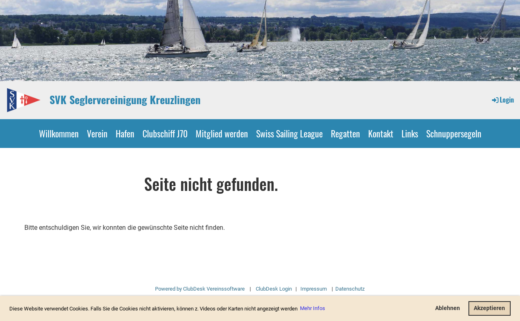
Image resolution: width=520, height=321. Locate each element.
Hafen (125, 133)
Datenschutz (349, 289)
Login (502, 100)
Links (409, 133)
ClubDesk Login (274, 289)
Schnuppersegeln (453, 133)
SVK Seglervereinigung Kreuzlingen (125, 99)
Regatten (345, 133)
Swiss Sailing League (289, 133)
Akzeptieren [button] (489, 308)
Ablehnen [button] (447, 308)
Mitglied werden (222, 133)
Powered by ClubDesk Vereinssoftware (200, 289)
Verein (97, 133)
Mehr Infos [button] (312, 308)
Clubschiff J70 (165, 133)
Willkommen (59, 133)
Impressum (313, 289)
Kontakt (380, 133)
